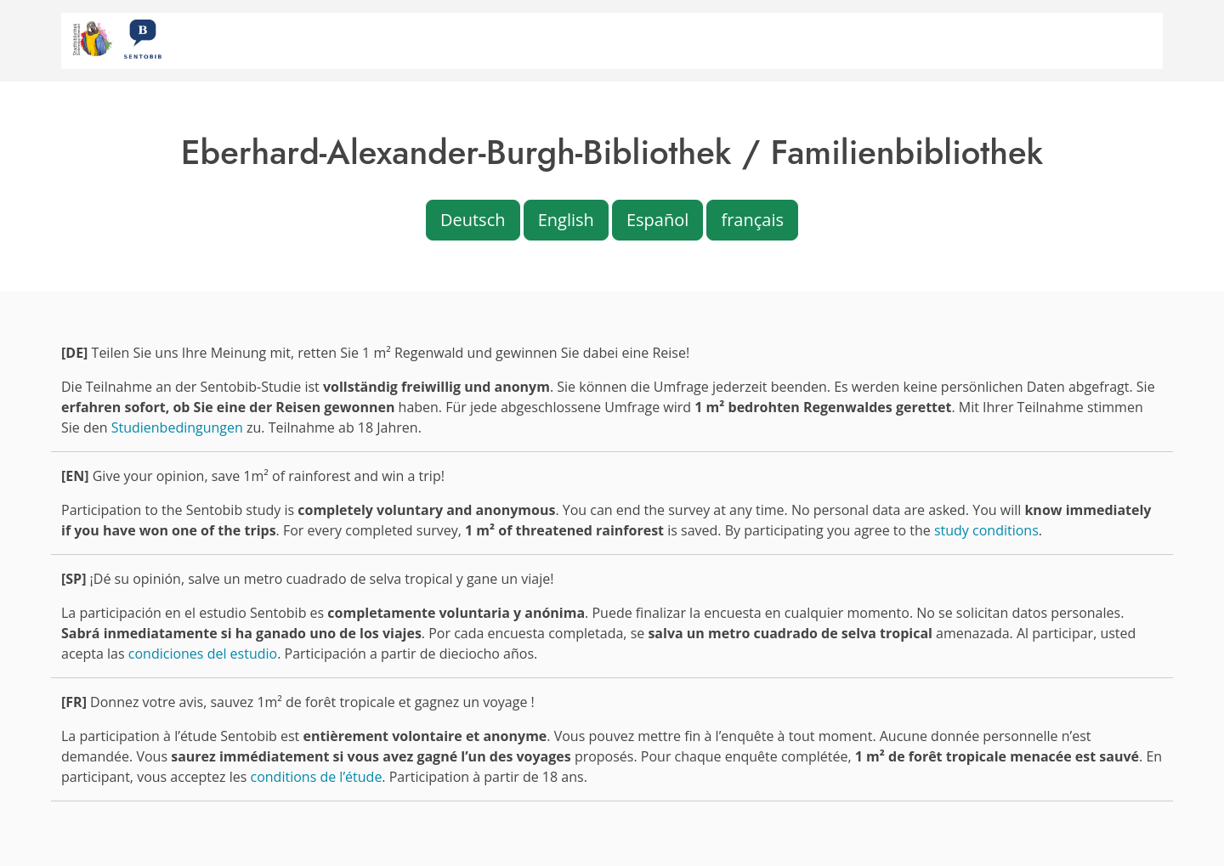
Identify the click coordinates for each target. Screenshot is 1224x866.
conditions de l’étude (316, 776)
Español (657, 219)
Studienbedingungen (177, 427)
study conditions (986, 530)
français (752, 219)
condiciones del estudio (202, 653)
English (566, 219)
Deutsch (473, 219)
